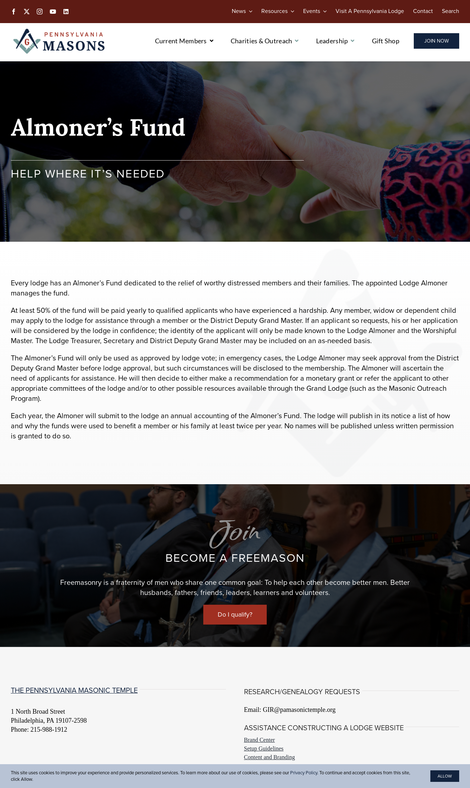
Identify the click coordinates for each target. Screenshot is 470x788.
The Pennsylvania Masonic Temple (74, 690)
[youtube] (53, 11)
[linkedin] (65, 11)
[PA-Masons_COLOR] (60, 30)
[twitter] (27, 11)
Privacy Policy (303, 772)
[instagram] (40, 11)
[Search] (450, 11)
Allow (445, 776)
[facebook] (14, 11)
